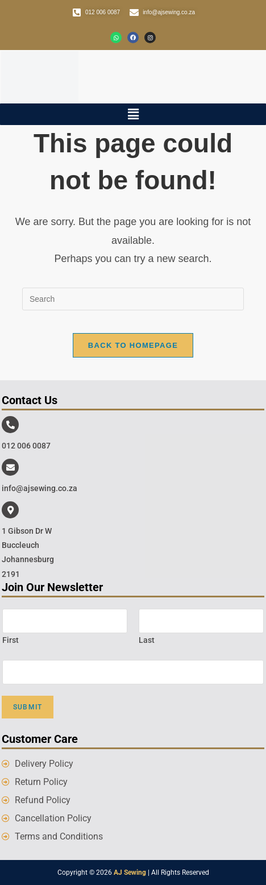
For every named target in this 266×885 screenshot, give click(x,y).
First (10, 640)
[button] (133, 114)
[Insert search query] (133, 299)
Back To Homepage (133, 345)
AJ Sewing (130, 872)
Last (147, 640)
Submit (27, 707)
